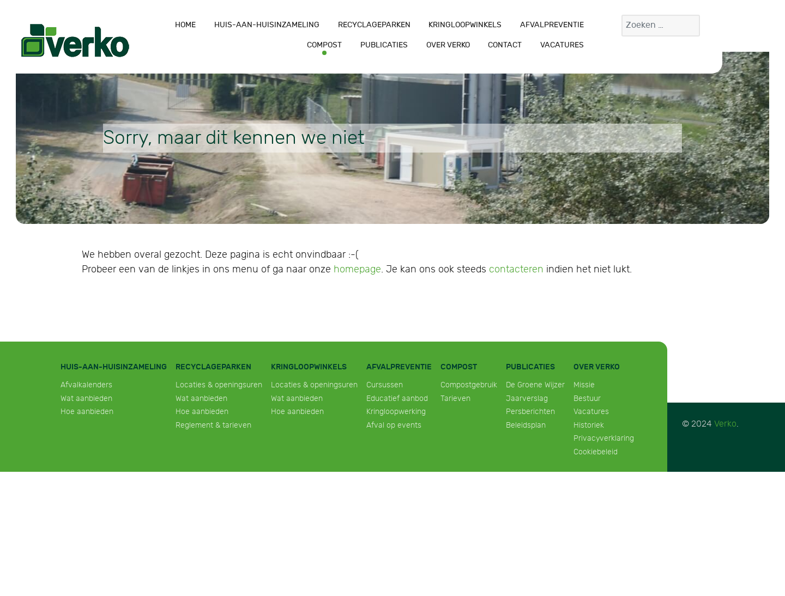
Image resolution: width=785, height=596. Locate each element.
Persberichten (530, 411)
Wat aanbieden (86, 398)
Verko (725, 424)
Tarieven (455, 398)
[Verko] (75, 40)
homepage (357, 269)
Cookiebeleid (595, 452)
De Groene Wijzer (535, 385)
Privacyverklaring (603, 438)
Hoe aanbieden (87, 411)
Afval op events (393, 425)
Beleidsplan (526, 425)
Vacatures (591, 411)
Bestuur (587, 398)
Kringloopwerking (396, 411)
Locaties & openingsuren (219, 385)
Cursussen (384, 385)
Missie (584, 385)
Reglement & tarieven (213, 425)
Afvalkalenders (86, 385)
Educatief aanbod (397, 398)
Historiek (588, 425)
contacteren (516, 269)
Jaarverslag (527, 398)
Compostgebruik (468, 385)
